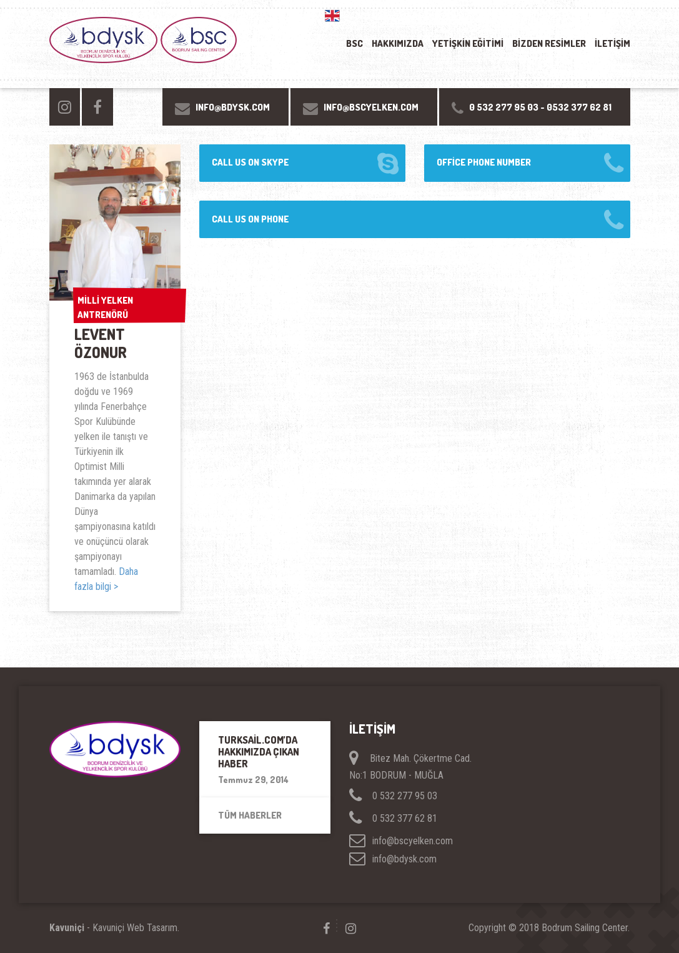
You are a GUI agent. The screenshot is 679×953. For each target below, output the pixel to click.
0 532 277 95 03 (503, 107)
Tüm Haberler (250, 815)
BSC (354, 43)
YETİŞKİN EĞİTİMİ (467, 43)
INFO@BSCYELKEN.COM (371, 107)
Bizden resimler (549, 43)
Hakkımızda (398, 43)
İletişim (612, 43)
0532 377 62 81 (579, 107)
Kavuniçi (66, 928)
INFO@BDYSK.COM (233, 107)
